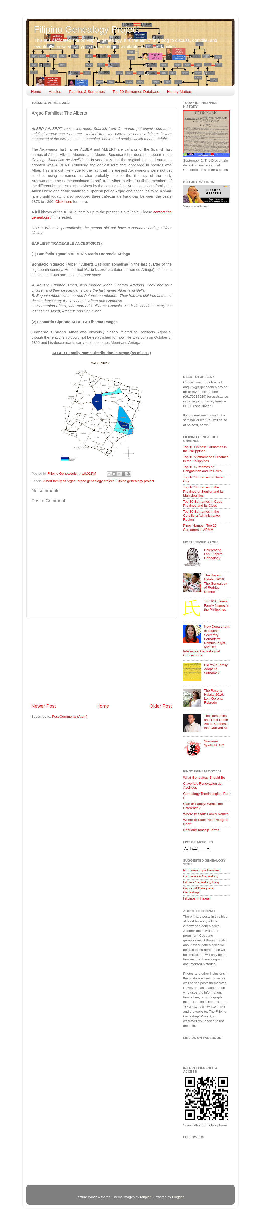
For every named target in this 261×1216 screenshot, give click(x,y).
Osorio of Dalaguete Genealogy (198, 890)
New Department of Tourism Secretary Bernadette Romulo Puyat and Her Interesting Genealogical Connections (206, 641)
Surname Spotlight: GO (214, 743)
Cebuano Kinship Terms (201, 830)
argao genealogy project (95, 481)
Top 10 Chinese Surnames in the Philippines (205, 449)
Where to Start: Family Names (206, 814)
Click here (63, 202)
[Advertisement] (101, 661)
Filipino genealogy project (135, 481)
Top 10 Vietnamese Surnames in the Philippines (206, 459)
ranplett (145, 1197)
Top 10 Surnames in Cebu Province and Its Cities (202, 503)
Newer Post (43, 706)
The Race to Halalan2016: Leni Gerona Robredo (214, 697)
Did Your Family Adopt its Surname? (216, 669)
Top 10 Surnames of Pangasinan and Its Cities (202, 469)
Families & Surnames (87, 91)
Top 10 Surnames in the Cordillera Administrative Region (201, 515)
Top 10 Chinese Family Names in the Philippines (216, 605)
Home (36, 91)
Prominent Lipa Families (201, 870)
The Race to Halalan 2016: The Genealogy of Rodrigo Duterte (215, 583)
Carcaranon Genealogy (200, 876)
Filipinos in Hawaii (196, 898)
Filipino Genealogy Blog (201, 882)
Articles (55, 91)
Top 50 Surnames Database (136, 91)
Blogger (178, 1197)
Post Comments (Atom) (69, 716)
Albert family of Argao (59, 481)
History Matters (179, 91)
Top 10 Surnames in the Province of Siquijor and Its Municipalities (203, 491)
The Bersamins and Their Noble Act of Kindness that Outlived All (216, 722)
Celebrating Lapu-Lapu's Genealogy (213, 554)
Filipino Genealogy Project (86, 29)
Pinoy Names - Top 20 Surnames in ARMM (200, 528)
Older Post (161, 706)
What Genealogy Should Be (204, 777)
